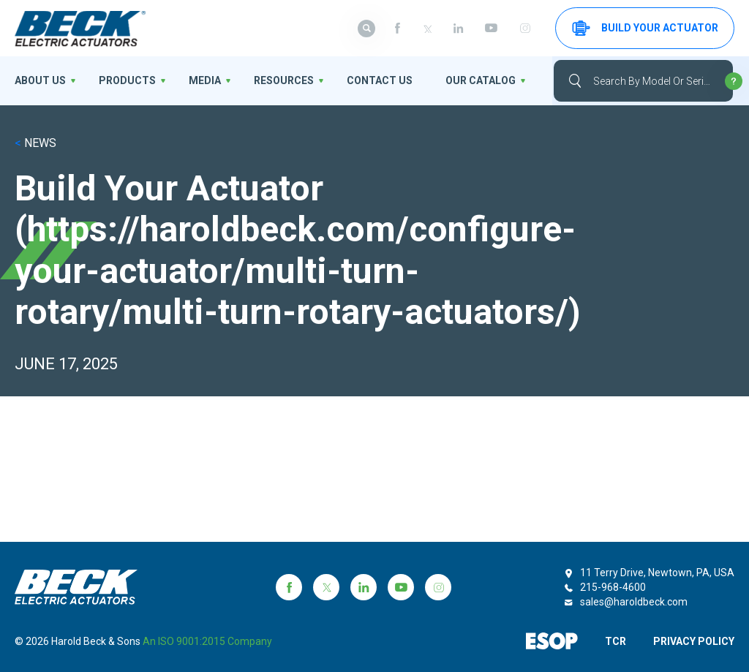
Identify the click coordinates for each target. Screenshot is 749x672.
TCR (615, 641)
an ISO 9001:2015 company (207, 641)
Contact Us (380, 80)
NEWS (35, 143)
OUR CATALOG (480, 80)
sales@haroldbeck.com (634, 602)
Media (205, 80)
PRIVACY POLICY (693, 641)
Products (127, 80)
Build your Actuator (645, 28)
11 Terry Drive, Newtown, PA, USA (657, 572)
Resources (284, 80)
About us (40, 80)
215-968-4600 (613, 587)
